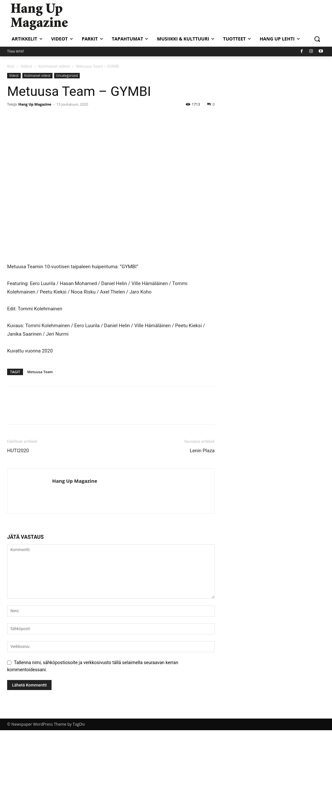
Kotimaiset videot (54, 66)
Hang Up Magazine (35, 104)
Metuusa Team (40, 371)
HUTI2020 (18, 451)
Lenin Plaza (202, 451)
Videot (26, 66)
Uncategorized (67, 75)
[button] (317, 39)
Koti (10, 66)
